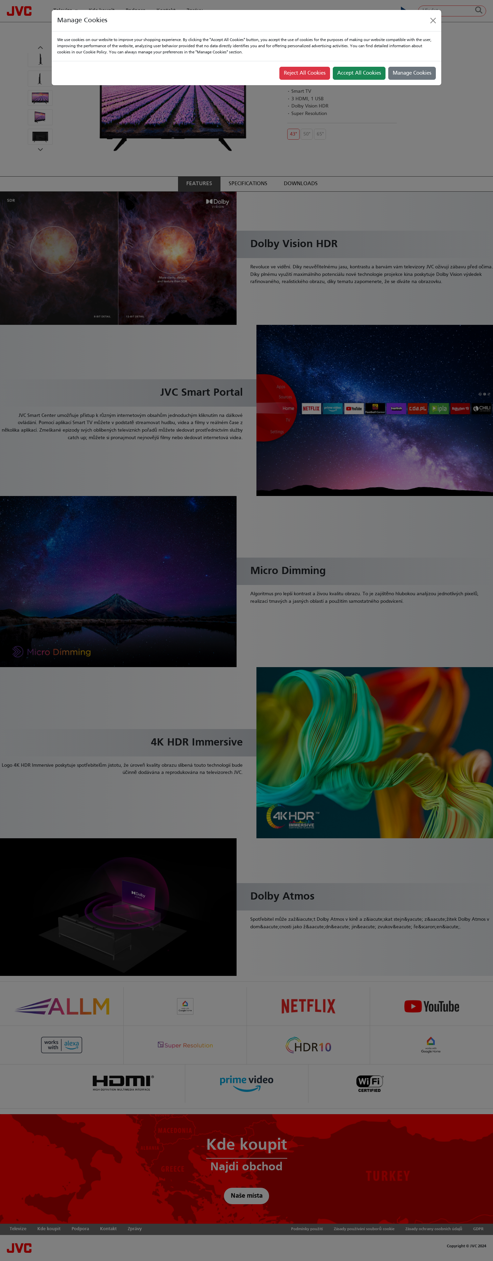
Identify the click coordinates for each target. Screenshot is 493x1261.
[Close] (433, 20)
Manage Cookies (412, 73)
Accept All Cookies (359, 73)
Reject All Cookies (305, 73)
